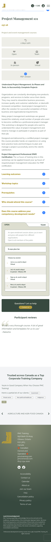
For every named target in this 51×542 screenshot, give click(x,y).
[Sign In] (43, 5)
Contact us (25, 307)
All (4, 402)
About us (25, 485)
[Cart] (32, 5)
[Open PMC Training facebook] (23, 467)
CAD (38, 6)
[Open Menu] (47, 5)
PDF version (25, 75)
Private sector (7, 397)
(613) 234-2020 (24, 461)
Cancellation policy (25, 497)
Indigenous (41, 397)
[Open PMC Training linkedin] (19, 467)
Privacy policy (25, 500)
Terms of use (25, 504)
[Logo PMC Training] (4, 6)
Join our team (25, 489)
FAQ (25, 493)
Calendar (25, 481)
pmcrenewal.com (25, 459)
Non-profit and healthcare (24, 397)
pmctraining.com (25, 456)
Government (34, 393)
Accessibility (25, 474)
